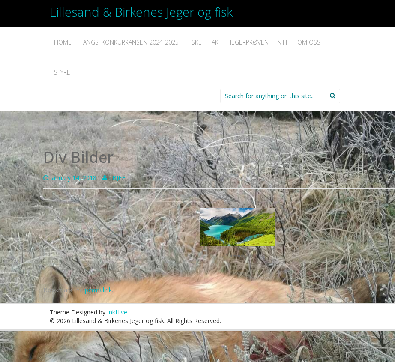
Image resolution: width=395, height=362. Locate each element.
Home (63, 42)
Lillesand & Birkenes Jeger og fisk (141, 11)
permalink (98, 290)
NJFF (283, 42)
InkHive (117, 312)
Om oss (308, 42)
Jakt (215, 42)
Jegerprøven (249, 42)
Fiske (194, 42)
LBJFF (117, 178)
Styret (63, 72)
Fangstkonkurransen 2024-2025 (129, 42)
